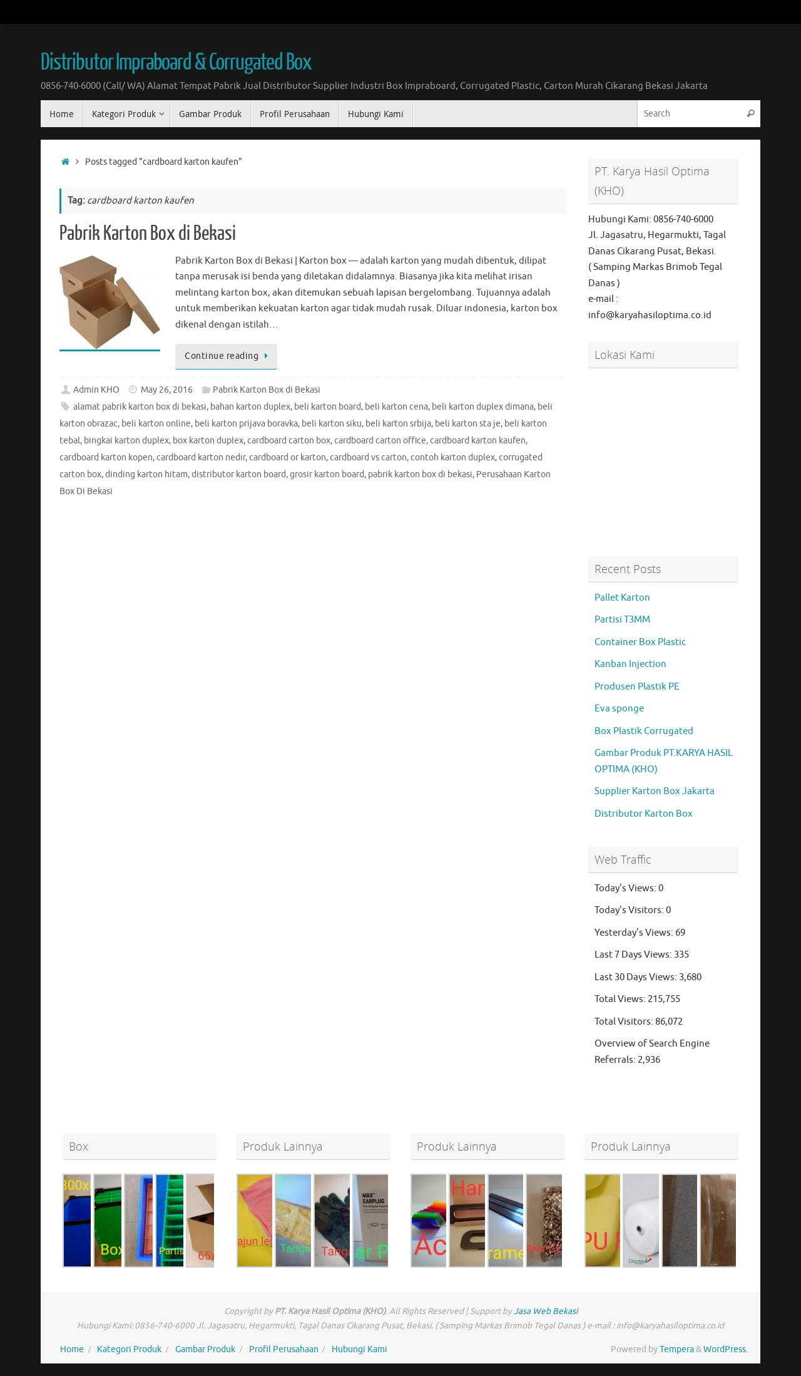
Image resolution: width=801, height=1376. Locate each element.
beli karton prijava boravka (246, 423)
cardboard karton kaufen (478, 440)
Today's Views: (626, 888)
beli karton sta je (468, 423)
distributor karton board (238, 474)
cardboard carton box (288, 440)
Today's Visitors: (630, 910)
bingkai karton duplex (126, 440)
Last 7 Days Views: (634, 955)
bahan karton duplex (250, 406)
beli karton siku (332, 423)
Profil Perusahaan (284, 1349)
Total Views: (621, 999)
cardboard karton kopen (106, 457)
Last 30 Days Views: (636, 977)
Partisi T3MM (622, 620)
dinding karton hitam (146, 474)
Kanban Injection (630, 664)
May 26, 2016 (167, 390)
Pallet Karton (622, 598)
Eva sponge (619, 709)
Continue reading (228, 356)
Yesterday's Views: (634, 933)
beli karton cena (396, 406)
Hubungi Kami (359, 1349)
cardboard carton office (380, 440)
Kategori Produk (129, 1349)
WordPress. (725, 1349)
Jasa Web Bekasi (546, 1311)
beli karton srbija (398, 423)
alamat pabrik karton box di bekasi (140, 406)
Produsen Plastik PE (637, 687)
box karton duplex (208, 440)
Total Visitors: (624, 1022)
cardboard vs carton (368, 457)
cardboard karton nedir (200, 457)
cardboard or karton (287, 457)
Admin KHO (96, 390)
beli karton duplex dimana (483, 406)
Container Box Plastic (640, 642)
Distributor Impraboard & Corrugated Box (176, 62)
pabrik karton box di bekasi (420, 474)
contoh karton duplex (453, 457)
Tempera (677, 1349)
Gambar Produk (205, 1349)
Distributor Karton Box (643, 814)
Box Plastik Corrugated (643, 731)
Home (72, 1349)
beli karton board (327, 406)
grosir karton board (327, 474)
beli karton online (156, 423)
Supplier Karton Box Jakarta (654, 791)
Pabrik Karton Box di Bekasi (147, 233)
